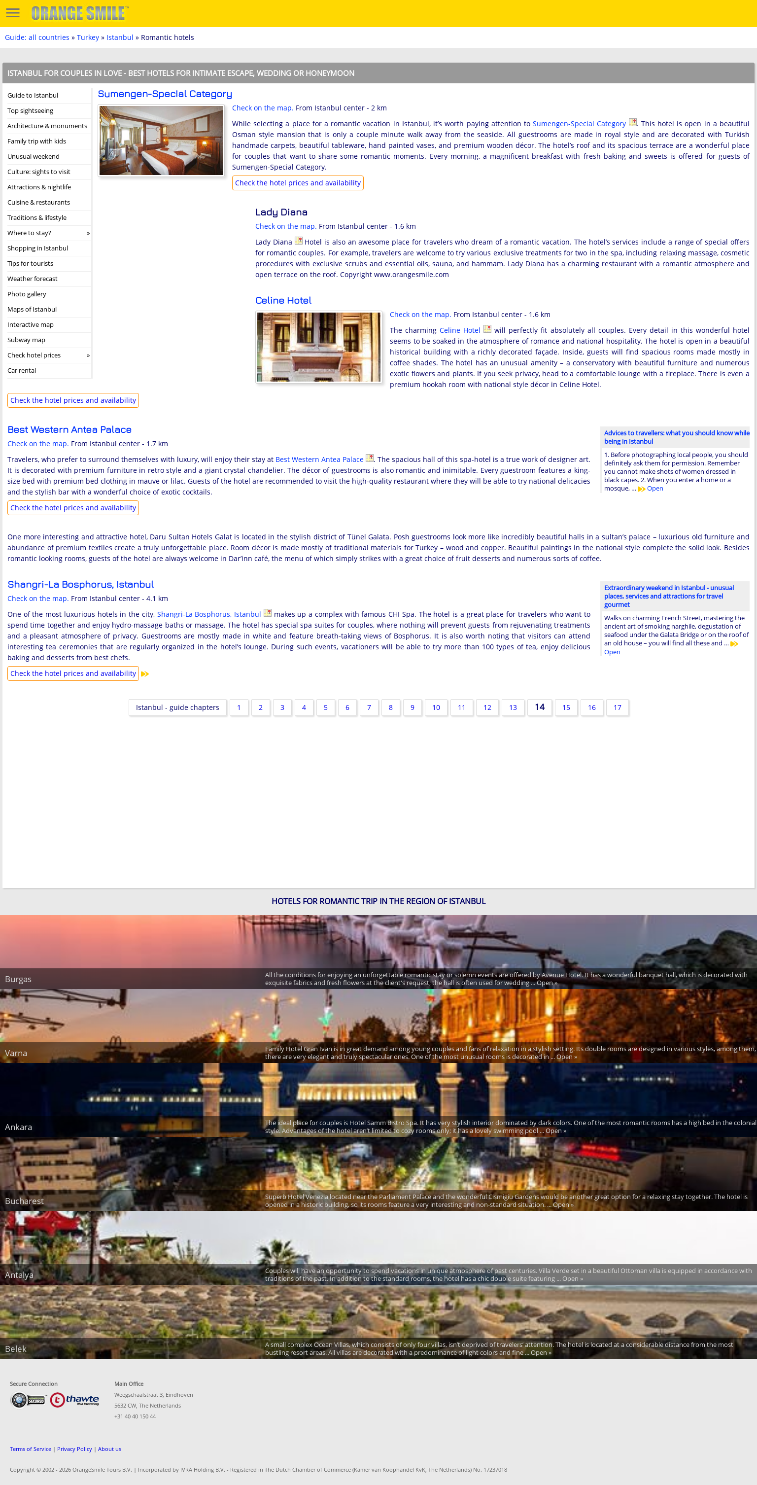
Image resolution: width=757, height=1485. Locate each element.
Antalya (19, 1274)
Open (650, 488)
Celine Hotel (283, 300)
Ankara (18, 1126)
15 (566, 707)
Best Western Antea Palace (69, 429)
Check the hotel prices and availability (298, 182)
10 (436, 707)
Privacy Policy (74, 1448)
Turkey (88, 37)
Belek (16, 1348)
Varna (16, 1053)
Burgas (18, 979)
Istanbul (120, 37)
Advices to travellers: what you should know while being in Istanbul (677, 437)
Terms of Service (30, 1448)
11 (462, 707)
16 (592, 707)
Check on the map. (263, 107)
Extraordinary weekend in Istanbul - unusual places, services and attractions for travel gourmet (669, 596)
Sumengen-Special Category (165, 93)
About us (109, 1448)
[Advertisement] (171, 270)
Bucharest (24, 1200)
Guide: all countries (37, 37)
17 (617, 707)
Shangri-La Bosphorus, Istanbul (80, 584)
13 (513, 707)
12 (487, 707)
